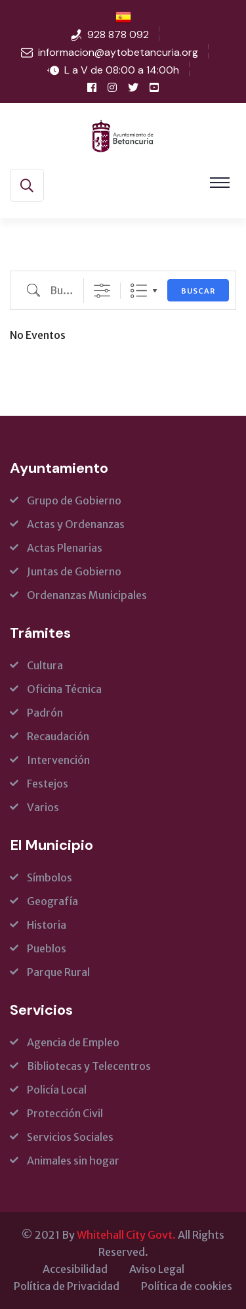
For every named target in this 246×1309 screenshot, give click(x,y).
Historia (46, 924)
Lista (139, 290)
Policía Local (57, 1089)
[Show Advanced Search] (102, 290)
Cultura (45, 665)
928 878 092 (118, 34)
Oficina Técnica (64, 689)
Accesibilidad (75, 1269)
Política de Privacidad (66, 1286)
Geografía (52, 901)
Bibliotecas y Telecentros (89, 1066)
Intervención (58, 759)
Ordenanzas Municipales (87, 595)
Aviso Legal (156, 1269)
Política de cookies (186, 1286)
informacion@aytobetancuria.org (118, 52)
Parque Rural (58, 972)
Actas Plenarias (64, 547)
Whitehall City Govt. (126, 1234)
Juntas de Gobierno (74, 571)
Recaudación (58, 736)
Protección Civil (65, 1113)
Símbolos (49, 877)
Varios (43, 807)
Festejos (47, 783)
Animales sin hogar (73, 1160)
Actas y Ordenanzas (76, 524)
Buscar (198, 291)
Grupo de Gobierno (74, 500)
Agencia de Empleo (73, 1042)
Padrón (45, 712)
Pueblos (46, 948)
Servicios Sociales (70, 1136)
